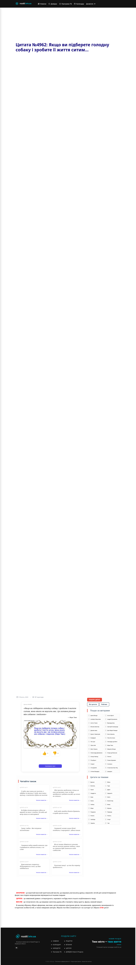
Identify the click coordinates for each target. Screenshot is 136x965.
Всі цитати (93, 704)
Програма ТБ (65, 4)
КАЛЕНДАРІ (57, 945)
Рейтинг (104, 704)
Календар (79, 4)
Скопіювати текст (50, 766)
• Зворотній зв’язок (86, 961)
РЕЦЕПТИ (69, 941)
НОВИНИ (56, 941)
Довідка (52, 4)
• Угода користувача (75, 961)
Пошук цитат (94, 700)
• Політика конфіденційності (62, 961)
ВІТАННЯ (69, 945)
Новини (42, 4)
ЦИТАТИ (68, 948)
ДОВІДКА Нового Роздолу (74, 952)
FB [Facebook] (16, 948)
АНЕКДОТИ (56, 948)
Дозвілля (91, 4)
